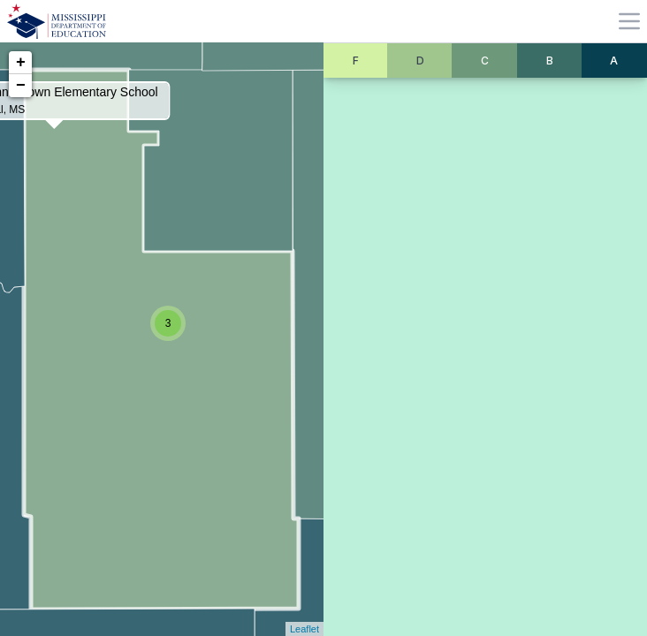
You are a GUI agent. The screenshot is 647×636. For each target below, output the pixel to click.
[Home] (56, 21)
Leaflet (304, 629)
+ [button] (21, 62)
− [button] (21, 85)
